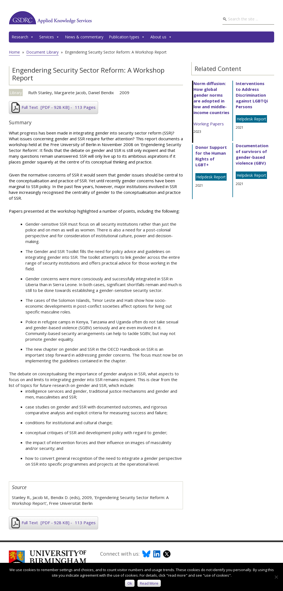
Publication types (127, 37)
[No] (276, 577)
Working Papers (208, 123)
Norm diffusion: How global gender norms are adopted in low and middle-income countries (211, 98)
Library (16, 92)
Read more (149, 583)
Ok (129, 583)
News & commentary (84, 36)
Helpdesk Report (211, 177)
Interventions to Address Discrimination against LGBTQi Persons (252, 95)
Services (49, 37)
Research (23, 37)
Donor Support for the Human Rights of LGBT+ (211, 155)
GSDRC (50, 17)
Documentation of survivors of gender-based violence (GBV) (252, 154)
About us (161, 37)
